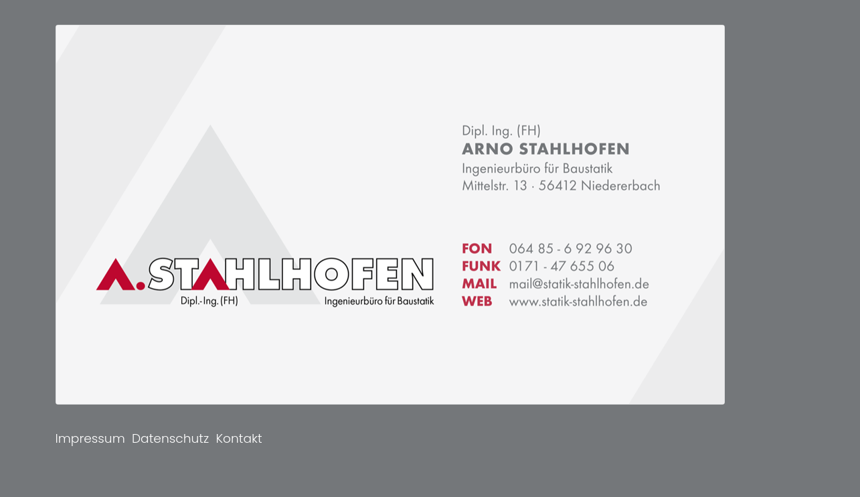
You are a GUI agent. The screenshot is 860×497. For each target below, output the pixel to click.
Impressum (90, 438)
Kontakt (239, 438)
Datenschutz (170, 438)
